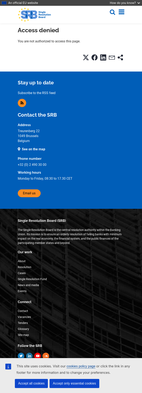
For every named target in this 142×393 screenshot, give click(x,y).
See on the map (33, 149)
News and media (28, 285)
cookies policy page (80, 366)
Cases (22, 273)
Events (22, 291)
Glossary (23, 329)
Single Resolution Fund (32, 279)
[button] (86, 57)
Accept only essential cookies (74, 383)
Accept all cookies (31, 383)
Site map (23, 335)
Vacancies (24, 317)
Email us (29, 193)
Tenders (23, 323)
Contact (23, 311)
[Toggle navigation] (121, 12)
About (22, 261)
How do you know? (125, 3)
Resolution (24, 267)
